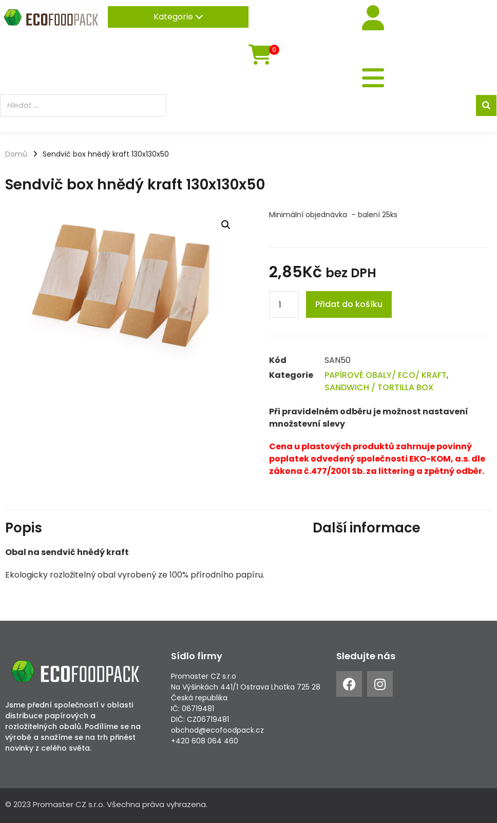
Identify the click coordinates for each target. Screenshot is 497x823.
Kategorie (178, 17)
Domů (16, 154)
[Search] (486, 106)
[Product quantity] (284, 304)
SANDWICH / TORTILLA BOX (379, 387)
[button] (226, 225)
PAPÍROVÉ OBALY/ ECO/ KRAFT (385, 375)
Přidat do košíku (349, 304)
